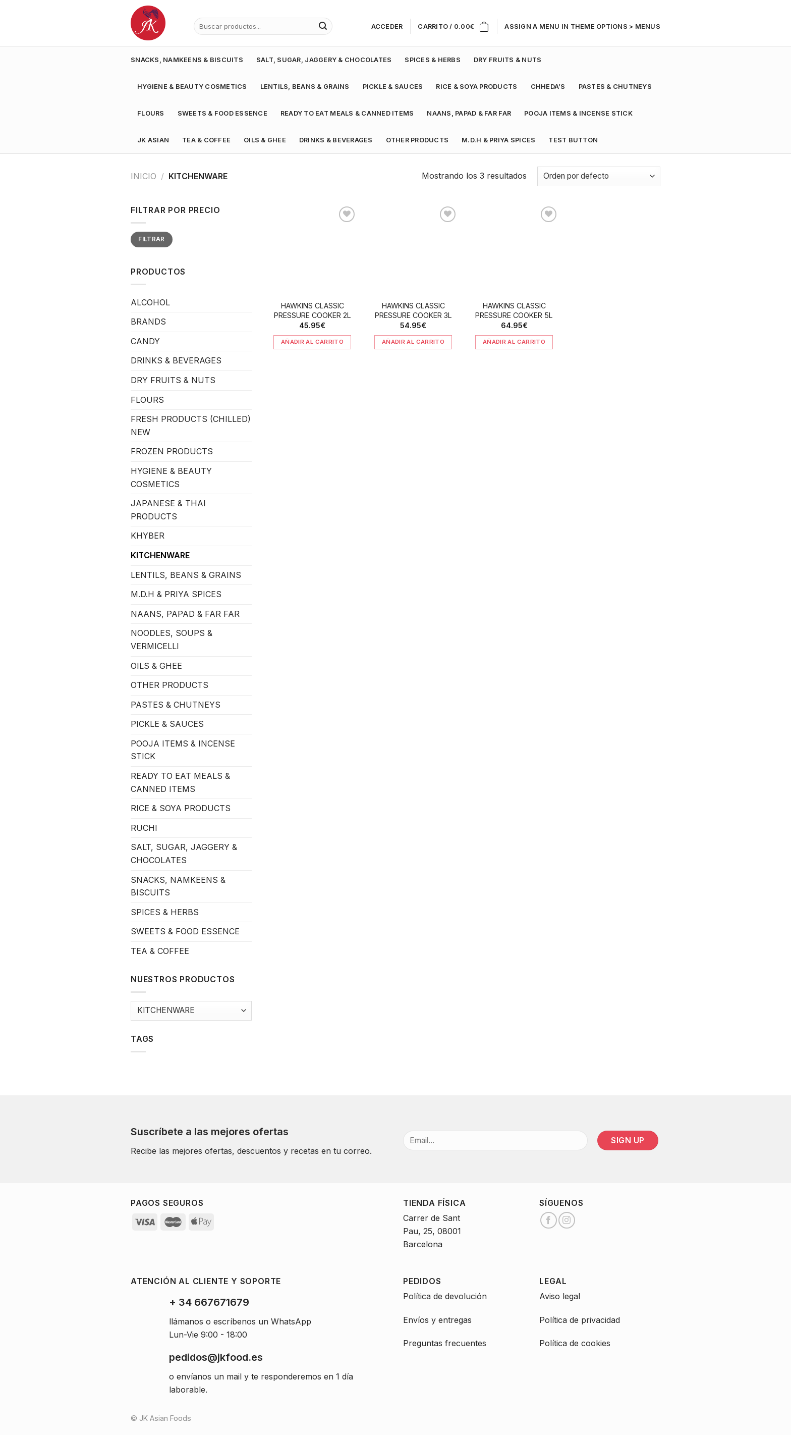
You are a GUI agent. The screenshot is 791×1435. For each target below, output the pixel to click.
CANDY (145, 341)
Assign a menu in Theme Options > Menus (582, 26)
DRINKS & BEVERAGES (336, 140)
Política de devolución (445, 1296)
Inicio (143, 176)
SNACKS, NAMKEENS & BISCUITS (187, 60)
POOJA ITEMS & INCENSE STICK (578, 113)
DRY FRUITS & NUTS (507, 60)
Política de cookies (574, 1343)
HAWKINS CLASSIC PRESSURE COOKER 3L (413, 310)
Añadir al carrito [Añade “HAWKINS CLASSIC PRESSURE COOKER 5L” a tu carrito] (514, 341)
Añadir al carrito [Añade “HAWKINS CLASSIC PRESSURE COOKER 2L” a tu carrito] (312, 341)
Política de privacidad (579, 1320)
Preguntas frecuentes (444, 1343)
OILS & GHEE (265, 140)
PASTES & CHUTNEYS (615, 86)
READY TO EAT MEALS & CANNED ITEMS (347, 113)
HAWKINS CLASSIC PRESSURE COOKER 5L (514, 310)
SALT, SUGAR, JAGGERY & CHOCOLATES (323, 60)
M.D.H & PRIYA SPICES (498, 140)
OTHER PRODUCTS (417, 140)
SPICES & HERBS (433, 60)
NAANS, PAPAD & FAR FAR (469, 113)
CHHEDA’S (548, 86)
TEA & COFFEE (206, 140)
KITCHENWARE (160, 555)
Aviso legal (559, 1296)
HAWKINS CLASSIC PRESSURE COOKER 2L (312, 310)
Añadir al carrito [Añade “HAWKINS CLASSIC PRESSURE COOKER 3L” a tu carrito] (413, 341)
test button (573, 140)
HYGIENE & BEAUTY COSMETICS (192, 86)
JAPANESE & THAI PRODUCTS (168, 509)
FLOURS (150, 113)
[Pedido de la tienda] (598, 176)
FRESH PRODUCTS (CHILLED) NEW (191, 425)
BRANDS (148, 321)
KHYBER (147, 535)
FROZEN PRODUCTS (172, 451)
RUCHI (144, 828)
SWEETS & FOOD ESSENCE (222, 113)
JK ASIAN (153, 140)
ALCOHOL (150, 302)
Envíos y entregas (437, 1320)
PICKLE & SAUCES (393, 86)
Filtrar (151, 239)
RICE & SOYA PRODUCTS (476, 86)
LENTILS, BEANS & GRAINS (305, 86)
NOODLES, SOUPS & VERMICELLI (171, 639)
